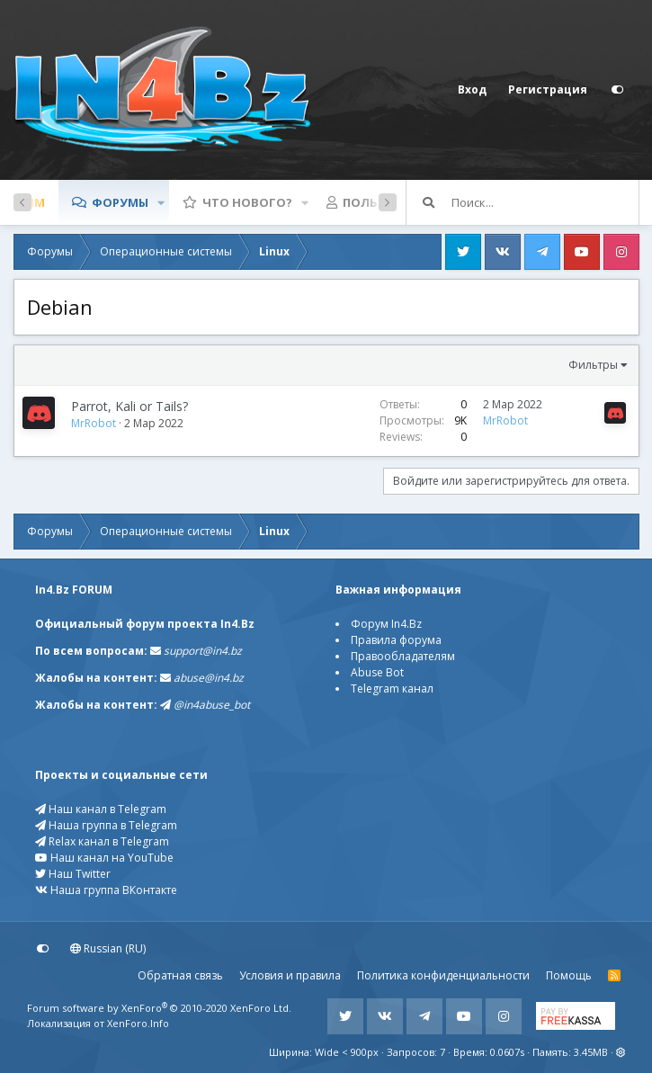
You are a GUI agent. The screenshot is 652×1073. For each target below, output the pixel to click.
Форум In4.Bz (386, 623)
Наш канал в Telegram (100, 809)
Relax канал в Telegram (102, 841)
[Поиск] (545, 202)
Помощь (569, 975)
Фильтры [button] (593, 364)
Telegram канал (392, 688)
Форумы (120, 202)
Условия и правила (290, 975)
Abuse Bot (377, 672)
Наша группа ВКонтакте (106, 890)
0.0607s (507, 1052)
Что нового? (247, 202)
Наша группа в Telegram (106, 825)
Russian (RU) (108, 948)
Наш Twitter (73, 873)
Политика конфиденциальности (443, 975)
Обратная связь (180, 975)
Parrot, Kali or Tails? (129, 406)
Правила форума (396, 640)
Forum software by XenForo (159, 1008)
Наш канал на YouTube (104, 857)
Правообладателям (403, 656)
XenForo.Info (138, 1023)
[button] (161, 202)
